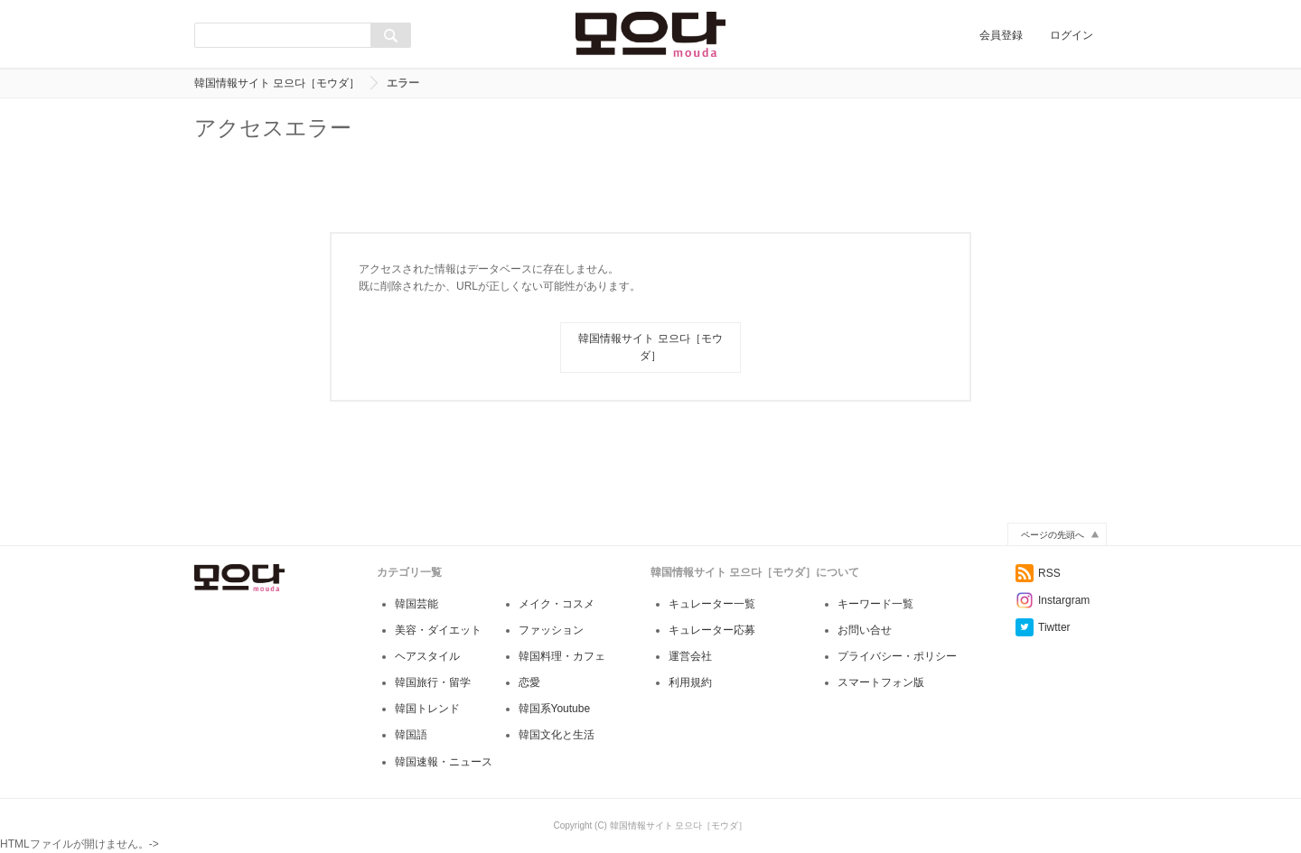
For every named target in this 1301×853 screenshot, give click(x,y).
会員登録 (1001, 35)
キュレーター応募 (712, 630)
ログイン (1071, 35)
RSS (1038, 573)
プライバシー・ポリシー (897, 656)
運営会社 (690, 656)
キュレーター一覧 (712, 604)
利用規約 (690, 682)
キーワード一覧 (875, 604)
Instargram (1053, 600)
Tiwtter (1043, 627)
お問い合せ (865, 630)
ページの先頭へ (1052, 535)
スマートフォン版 (881, 682)
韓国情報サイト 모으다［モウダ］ (277, 83)
